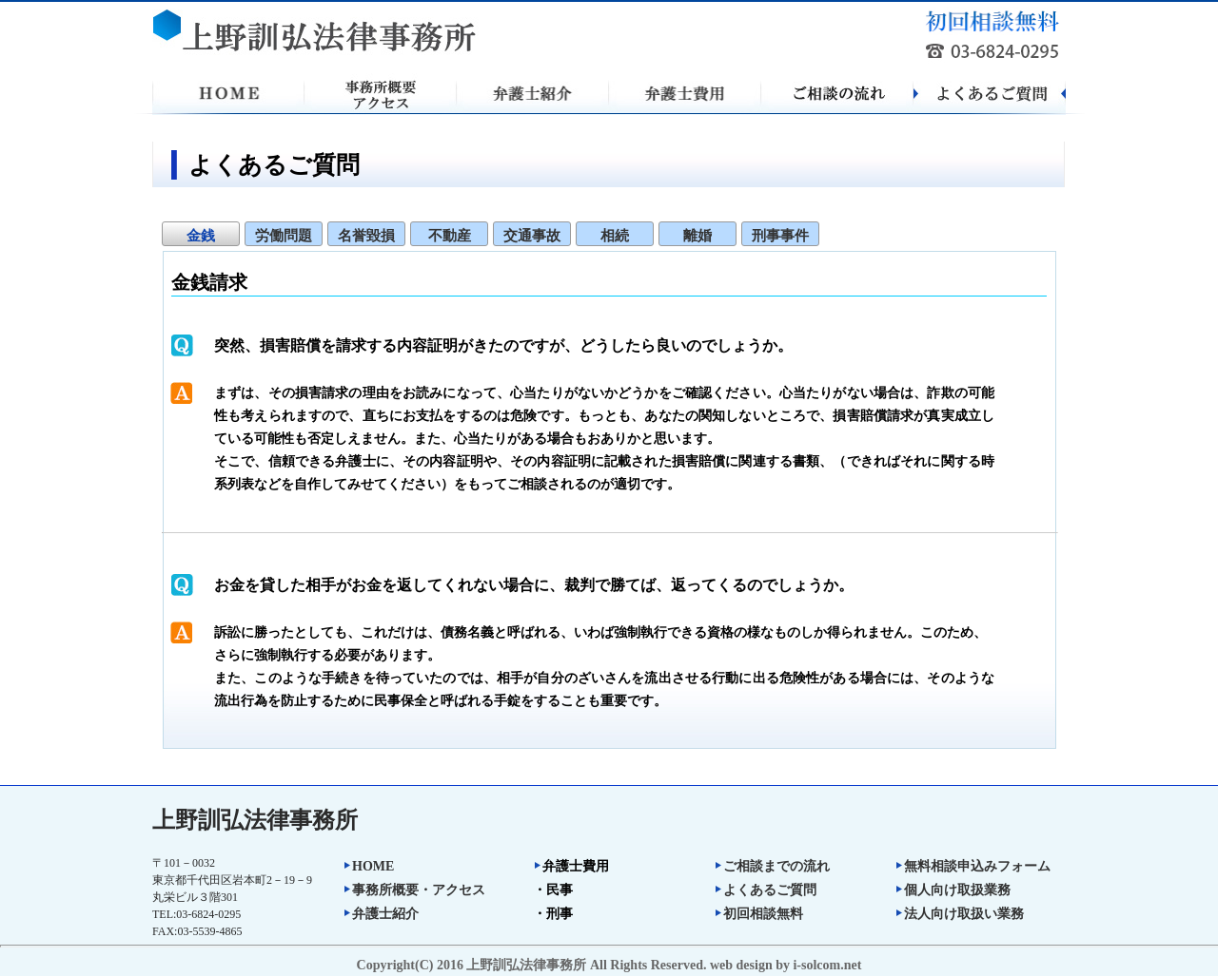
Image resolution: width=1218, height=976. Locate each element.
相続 (614, 235)
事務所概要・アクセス (414, 890)
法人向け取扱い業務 (959, 914)
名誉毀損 (366, 235)
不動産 (449, 235)
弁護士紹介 (381, 914)
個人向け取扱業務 (952, 890)
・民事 (553, 890)
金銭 (201, 235)
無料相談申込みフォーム (972, 866)
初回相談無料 (758, 914)
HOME (368, 866)
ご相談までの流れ (772, 866)
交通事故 (531, 235)
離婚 (697, 235)
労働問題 (283, 235)
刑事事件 (780, 235)
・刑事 (553, 914)
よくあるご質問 (765, 890)
